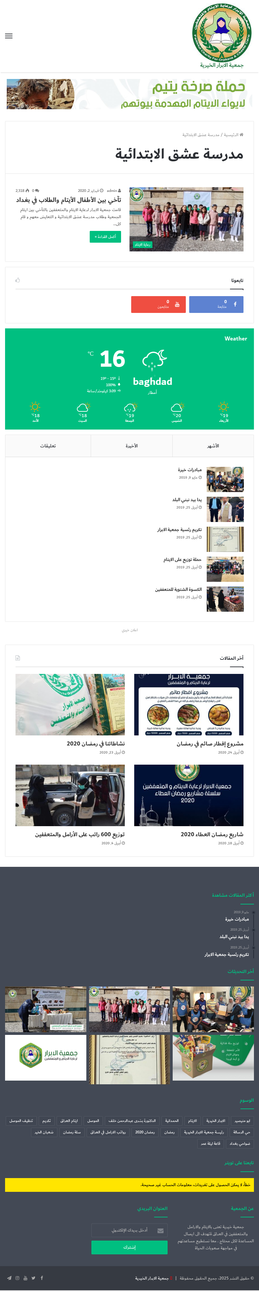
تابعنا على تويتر (239, 1163)
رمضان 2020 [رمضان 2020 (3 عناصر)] (145, 1132)
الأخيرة (132, 446)
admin (114, 190)
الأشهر (213, 446)
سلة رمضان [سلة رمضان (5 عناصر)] (72, 1132)
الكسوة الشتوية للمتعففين (178, 590)
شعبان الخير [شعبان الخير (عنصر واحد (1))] (44, 1132)
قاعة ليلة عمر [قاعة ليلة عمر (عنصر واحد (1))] (210, 1144)
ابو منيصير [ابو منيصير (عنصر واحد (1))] (242, 1121)
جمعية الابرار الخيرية (152, 1279)
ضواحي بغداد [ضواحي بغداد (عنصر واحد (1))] (240, 1144)
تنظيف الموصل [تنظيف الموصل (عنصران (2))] (21, 1121)
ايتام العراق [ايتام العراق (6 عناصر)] (69, 1121)
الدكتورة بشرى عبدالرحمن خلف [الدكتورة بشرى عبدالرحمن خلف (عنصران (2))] (132, 1121)
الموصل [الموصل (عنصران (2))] (93, 1121)
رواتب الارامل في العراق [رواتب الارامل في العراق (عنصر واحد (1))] (108, 1132)
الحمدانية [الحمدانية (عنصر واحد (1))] (172, 1121)
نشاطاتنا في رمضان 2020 (92, 744)
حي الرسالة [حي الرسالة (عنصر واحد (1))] (241, 1132)
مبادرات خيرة (189, 470)
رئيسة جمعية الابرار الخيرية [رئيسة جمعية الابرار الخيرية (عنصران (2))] (204, 1132)
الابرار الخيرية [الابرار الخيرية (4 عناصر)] (215, 1121)
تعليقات (48, 446)
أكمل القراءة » (105, 236)
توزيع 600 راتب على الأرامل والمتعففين (74, 835)
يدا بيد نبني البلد (186, 500)
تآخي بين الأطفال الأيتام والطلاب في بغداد (68, 200)
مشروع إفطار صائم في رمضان (206, 744)
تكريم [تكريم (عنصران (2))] (46, 1121)
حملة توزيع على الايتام (182, 560)
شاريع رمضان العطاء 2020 (208, 835)
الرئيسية (233, 134)
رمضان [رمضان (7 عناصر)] (169, 1132)
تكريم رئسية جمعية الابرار (179, 530)
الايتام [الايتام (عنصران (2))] (192, 1121)
